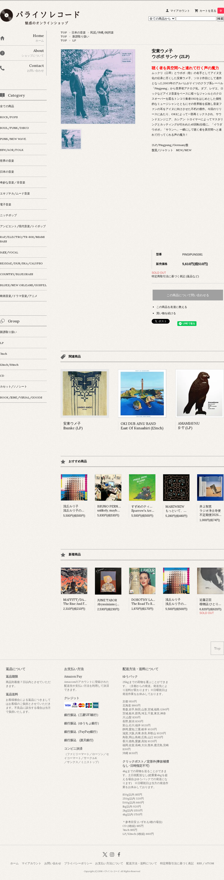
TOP (64, 32)
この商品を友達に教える (171, 307)
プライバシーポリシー (78, 863)
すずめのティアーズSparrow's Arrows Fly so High (152, 508)
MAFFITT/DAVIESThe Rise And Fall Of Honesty (84, 602)
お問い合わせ (52, 863)
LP (74, 40)
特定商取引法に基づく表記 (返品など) (175, 276)
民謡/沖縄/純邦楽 (102, 32)
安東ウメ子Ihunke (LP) (73, 425)
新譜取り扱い (80, 36)
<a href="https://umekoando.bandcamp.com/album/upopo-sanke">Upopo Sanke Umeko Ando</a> (188, 201)
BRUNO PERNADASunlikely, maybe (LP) (111, 508)
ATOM (209, 863)
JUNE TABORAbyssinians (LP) (109, 602)
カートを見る (212, 10)
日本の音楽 (79, 32)
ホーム (14, 863)
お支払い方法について (109, 863)
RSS (199, 863)
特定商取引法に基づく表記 (177, 863)
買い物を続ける (166, 313)
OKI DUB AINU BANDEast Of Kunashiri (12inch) (142, 425)
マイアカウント (180, 10)
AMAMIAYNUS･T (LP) (189, 425)
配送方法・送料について (141, 863)
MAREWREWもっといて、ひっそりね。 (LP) (187, 509)
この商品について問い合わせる (188, 295)
